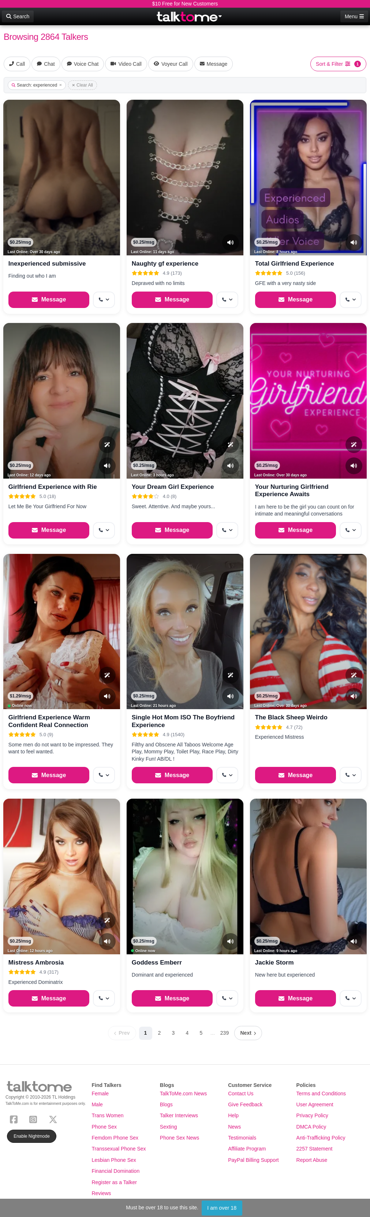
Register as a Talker (114, 1182)
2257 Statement (314, 1149)
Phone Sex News (179, 1138)
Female (100, 1093)
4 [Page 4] (187, 1033)
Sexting (168, 1127)
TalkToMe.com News (183, 1093)
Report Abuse (312, 1160)
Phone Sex (104, 1127)
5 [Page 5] (201, 1033)
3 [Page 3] (173, 1033)
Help (233, 1115)
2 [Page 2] (159, 1033)
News (234, 1127)
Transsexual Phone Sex (118, 1149)
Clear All (82, 85)
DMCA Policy (311, 1127)
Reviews (101, 1193)
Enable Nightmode (32, 1136)
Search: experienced (37, 85)
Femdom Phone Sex (114, 1138)
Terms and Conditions (321, 1093)
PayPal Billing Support (253, 1160)
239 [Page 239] (224, 1033)
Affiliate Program (247, 1149)
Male (96, 1104)
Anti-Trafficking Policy (320, 1138)
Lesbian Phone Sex (113, 1160)
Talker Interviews (179, 1115)
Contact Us (240, 1093)
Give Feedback (245, 1104)
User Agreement (314, 1104)
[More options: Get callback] (104, 300)
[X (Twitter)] (54, 1119)
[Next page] (248, 1033)
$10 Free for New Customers (185, 4)
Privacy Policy (312, 1115)
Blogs (166, 1104)
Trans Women (107, 1115)
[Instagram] (34, 1119)
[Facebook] (15, 1119)
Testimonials (242, 1138)
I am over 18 (221, 1208)
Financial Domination (115, 1171)
